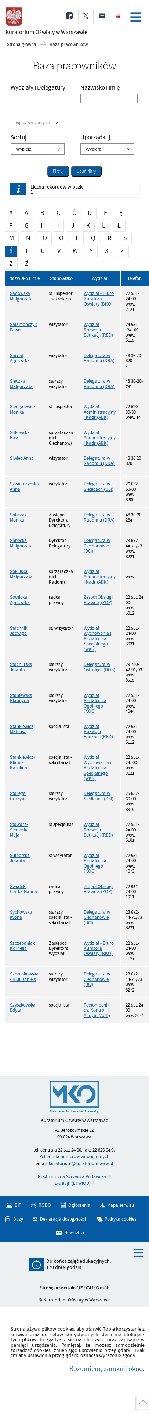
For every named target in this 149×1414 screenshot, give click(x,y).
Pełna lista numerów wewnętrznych (74, 1157)
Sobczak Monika (18, 517)
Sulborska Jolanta (20, 858)
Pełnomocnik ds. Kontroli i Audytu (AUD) (97, 1010)
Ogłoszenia (79, 1205)
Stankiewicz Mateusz (21, 729)
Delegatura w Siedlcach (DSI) (98, 486)
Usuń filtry (83, 170)
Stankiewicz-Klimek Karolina (22, 762)
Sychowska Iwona (21, 914)
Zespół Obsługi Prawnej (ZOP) (98, 599)
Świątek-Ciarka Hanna (23, 889)
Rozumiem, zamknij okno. (107, 1368)
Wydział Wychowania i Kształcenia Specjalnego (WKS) (97, 638)
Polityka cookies (120, 1219)
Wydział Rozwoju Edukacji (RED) (98, 330)
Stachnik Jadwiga (18, 630)
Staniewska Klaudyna (21, 698)
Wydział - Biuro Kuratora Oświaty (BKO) (99, 299)
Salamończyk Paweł (23, 327)
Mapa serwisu (120, 1205)
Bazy (18, 1219)
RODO (45, 1205)
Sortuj (18, 138)
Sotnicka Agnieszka (20, 599)
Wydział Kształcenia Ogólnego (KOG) (95, 703)
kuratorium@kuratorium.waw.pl (81, 1164)
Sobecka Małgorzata (21, 543)
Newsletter (74, 1233)
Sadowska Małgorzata (21, 296)
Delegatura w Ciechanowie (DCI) (97, 546)
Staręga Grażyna (18, 796)
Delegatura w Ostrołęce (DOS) (99, 666)
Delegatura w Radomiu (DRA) (99, 358)
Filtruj (58, 171)
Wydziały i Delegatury (38, 88)
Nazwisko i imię (100, 88)
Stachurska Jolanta (21, 666)
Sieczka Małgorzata (21, 383)
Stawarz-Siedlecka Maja (19, 830)
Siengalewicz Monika (23, 409)
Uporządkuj (95, 138)
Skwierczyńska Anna (24, 486)
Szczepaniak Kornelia (22, 945)
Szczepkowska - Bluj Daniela (24, 976)
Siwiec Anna (22, 458)
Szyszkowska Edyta (23, 1007)
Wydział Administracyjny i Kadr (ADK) (100, 412)
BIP (18, 1205)
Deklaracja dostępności (63, 1219)
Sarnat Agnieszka (20, 358)
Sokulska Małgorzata (21, 574)
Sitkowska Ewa (20, 435)
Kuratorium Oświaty (44, 32)
